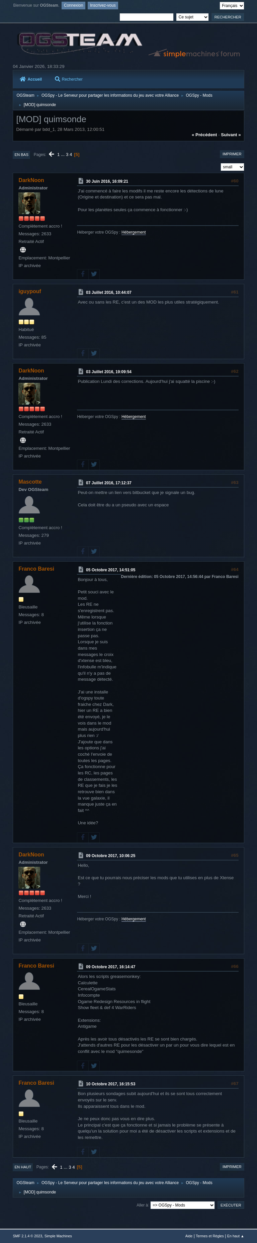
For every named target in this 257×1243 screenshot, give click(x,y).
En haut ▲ (235, 1236)
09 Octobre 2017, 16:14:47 (110, 967)
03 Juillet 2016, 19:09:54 (109, 371)
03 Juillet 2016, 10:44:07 (109, 292)
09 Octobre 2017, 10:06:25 (110, 855)
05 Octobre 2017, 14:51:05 (110, 570)
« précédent (204, 134)
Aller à (142, 1205)
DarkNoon (31, 180)
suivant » (231, 134)
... (63, 154)
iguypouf (29, 291)
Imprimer (232, 154)
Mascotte (29, 482)
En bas (21, 155)
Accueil (31, 79)
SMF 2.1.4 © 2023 (27, 1236)
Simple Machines (58, 1236)
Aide (189, 1236)
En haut (22, 1167)
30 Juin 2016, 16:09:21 (107, 181)
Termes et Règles (210, 1236)
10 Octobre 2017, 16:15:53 (110, 1084)
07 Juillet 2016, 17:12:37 (109, 483)
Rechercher (69, 79)
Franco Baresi (36, 569)
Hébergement (133, 232)
